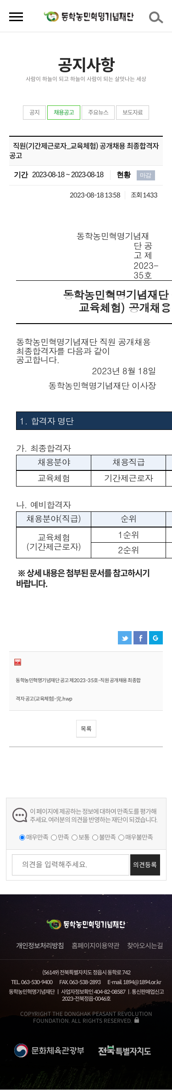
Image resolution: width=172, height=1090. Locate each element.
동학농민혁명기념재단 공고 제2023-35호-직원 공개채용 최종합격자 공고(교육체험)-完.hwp (78, 689)
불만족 (107, 837)
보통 (83, 837)
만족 (63, 837)
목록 (86, 729)
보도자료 (132, 112)
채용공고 (64, 112)
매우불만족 (139, 837)
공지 (34, 112)
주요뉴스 (98, 112)
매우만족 (37, 837)
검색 (157, 20)
